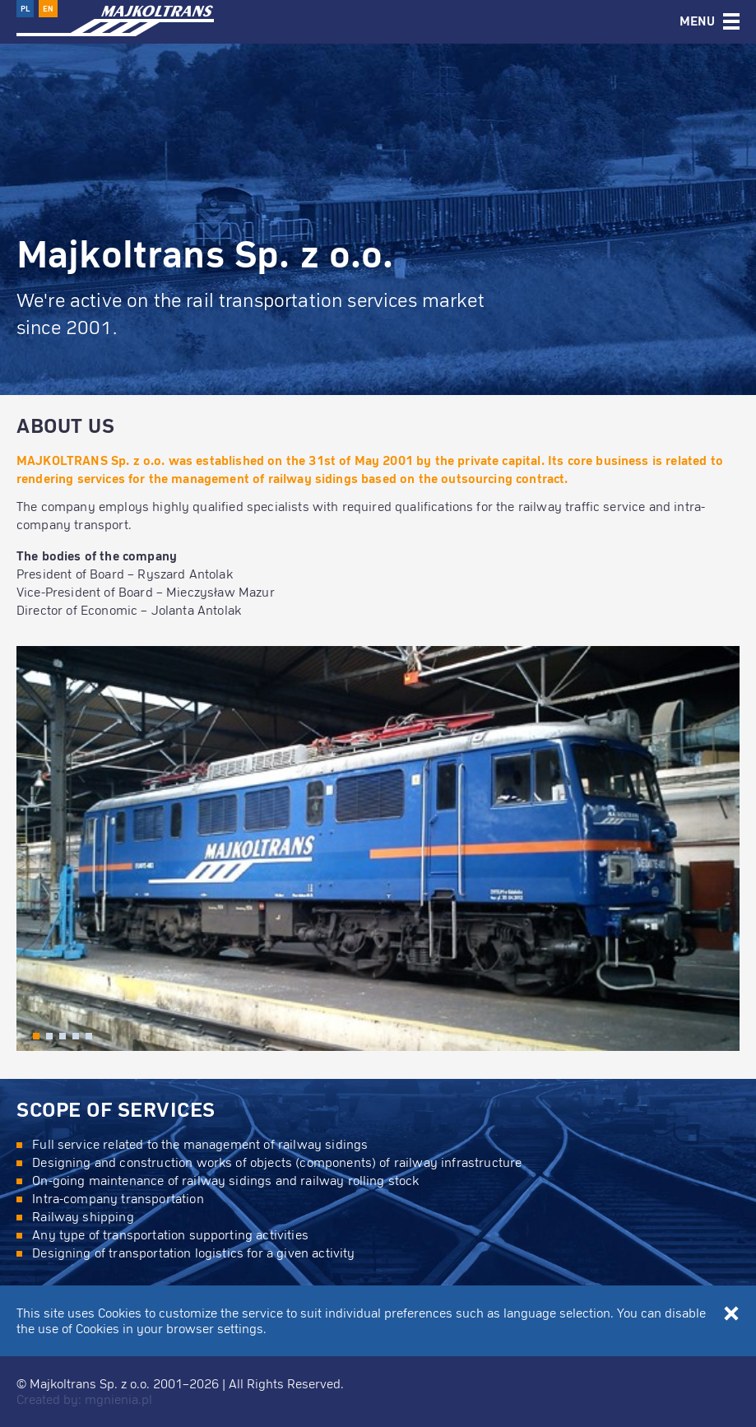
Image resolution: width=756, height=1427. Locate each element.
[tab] (709, 22)
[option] (378, 197)
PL (25, 8)
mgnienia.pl (118, 1399)
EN (48, 8)
